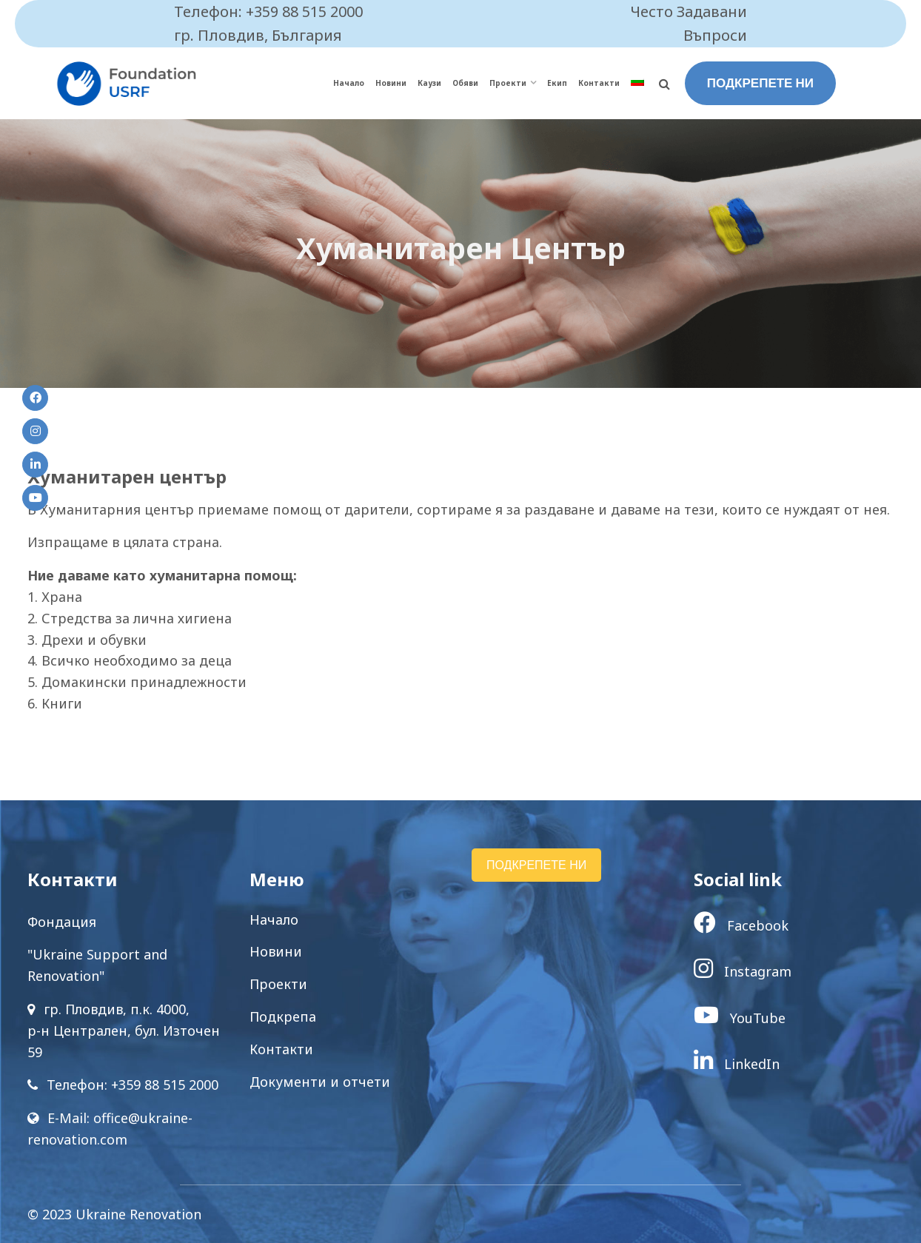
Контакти (599, 83)
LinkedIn (737, 1064)
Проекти (507, 83)
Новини (390, 83)
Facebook (741, 925)
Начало (348, 83)
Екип (557, 83)
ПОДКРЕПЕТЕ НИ (760, 83)
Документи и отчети (319, 1081)
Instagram (742, 971)
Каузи (429, 83)
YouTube (740, 1018)
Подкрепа (282, 1016)
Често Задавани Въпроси (689, 23)
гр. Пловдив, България (258, 35)
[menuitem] (637, 83)
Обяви (465, 83)
